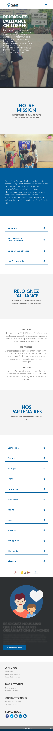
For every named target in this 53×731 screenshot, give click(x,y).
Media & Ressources (12, 674)
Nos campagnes (10, 688)
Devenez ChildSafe (11, 691)
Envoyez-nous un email (13, 702)
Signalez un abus (11, 704)
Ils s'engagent (10, 671)
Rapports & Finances (12, 677)
